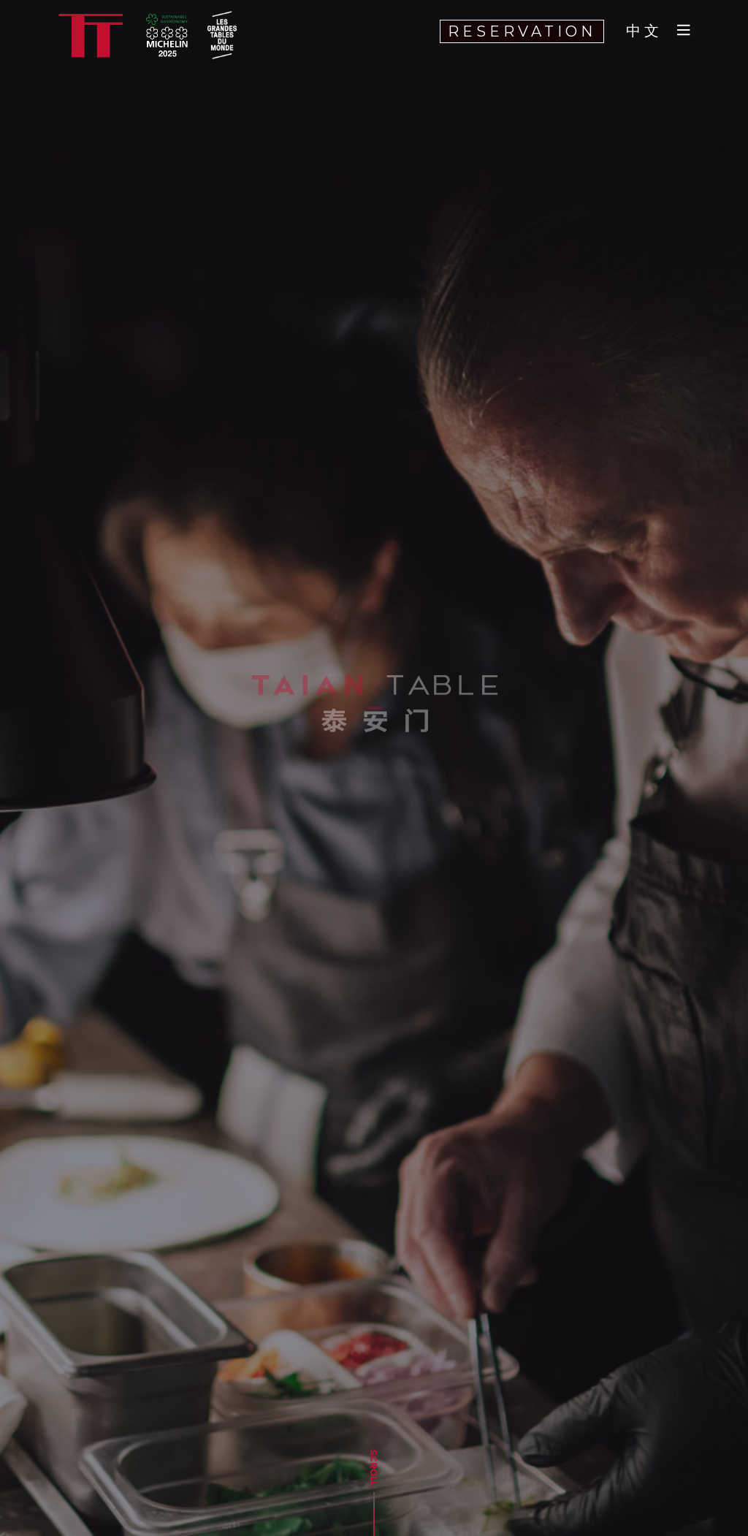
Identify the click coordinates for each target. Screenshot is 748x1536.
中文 (644, 31)
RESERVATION (522, 31)
